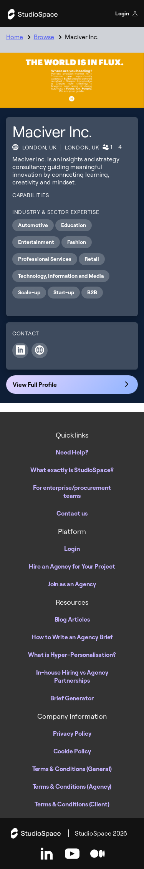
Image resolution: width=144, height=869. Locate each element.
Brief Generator (72, 698)
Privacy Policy (72, 733)
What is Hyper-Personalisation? (72, 654)
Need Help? (72, 452)
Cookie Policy (72, 751)
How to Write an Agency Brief (72, 637)
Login (126, 13)
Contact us (71, 513)
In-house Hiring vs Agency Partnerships (72, 676)
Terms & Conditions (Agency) (72, 786)
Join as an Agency (72, 584)
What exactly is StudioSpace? (72, 470)
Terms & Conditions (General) (72, 769)
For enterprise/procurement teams (72, 491)
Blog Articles (72, 619)
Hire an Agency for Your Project (72, 566)
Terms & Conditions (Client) (72, 804)
